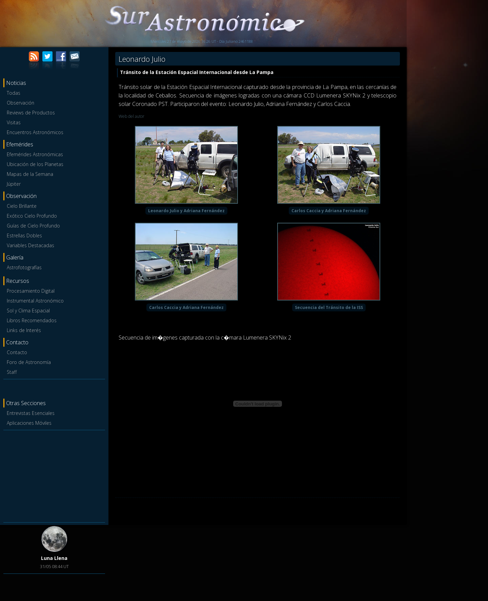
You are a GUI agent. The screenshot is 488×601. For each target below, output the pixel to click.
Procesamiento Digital (31, 291)
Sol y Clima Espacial (28, 310)
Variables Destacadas (30, 245)
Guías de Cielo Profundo (33, 225)
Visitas (14, 122)
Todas (13, 93)
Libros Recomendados (32, 320)
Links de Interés (24, 330)
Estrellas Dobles (24, 235)
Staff (12, 372)
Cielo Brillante (22, 206)
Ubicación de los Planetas (35, 164)
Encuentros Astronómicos (35, 132)
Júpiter (14, 184)
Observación (20, 102)
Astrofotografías (24, 267)
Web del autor (131, 116)
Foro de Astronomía (29, 362)
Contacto (17, 352)
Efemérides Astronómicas (35, 154)
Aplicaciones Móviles (29, 423)
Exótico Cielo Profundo (32, 216)
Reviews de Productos (31, 112)
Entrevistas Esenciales (31, 413)
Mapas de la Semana (30, 174)
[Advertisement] (54, 475)
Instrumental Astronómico (35, 300)
